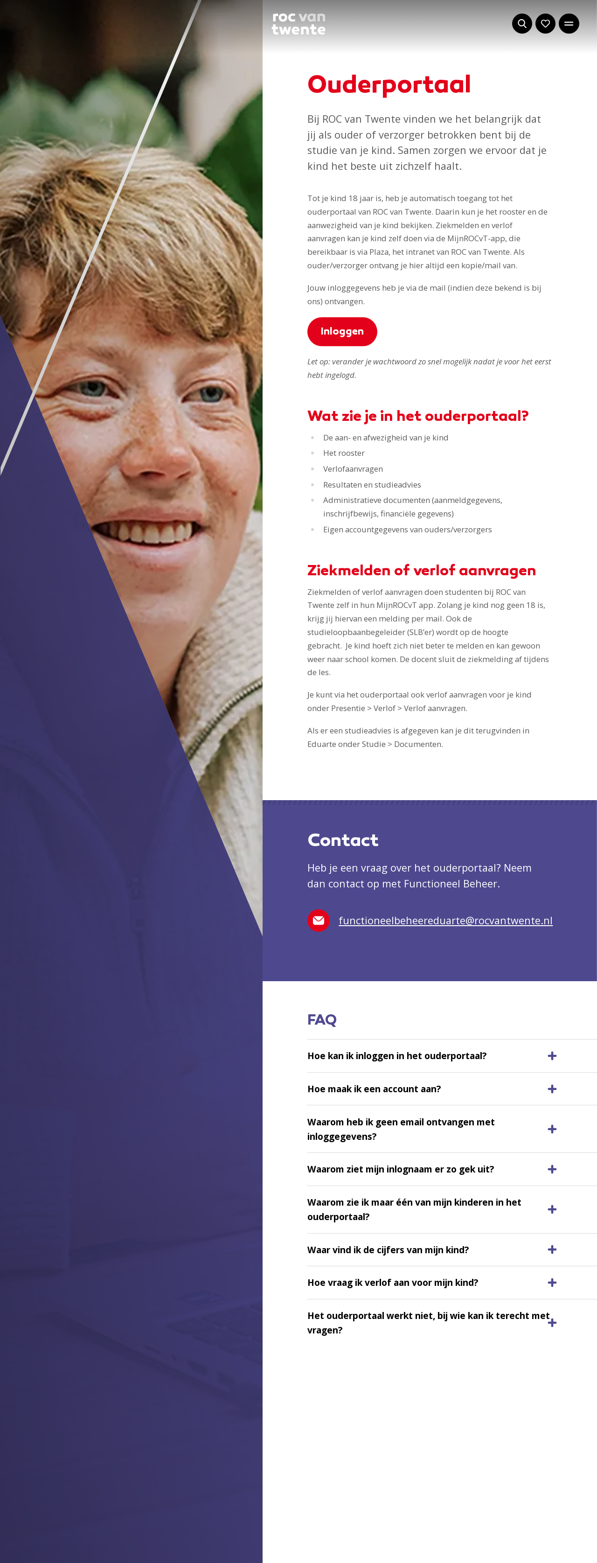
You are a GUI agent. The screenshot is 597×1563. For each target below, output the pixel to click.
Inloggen (342, 332)
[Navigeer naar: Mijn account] (545, 24)
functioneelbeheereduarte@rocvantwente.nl (430, 920)
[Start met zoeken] (522, 24)
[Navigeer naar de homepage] (298, 24)
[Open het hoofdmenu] (569, 24)
